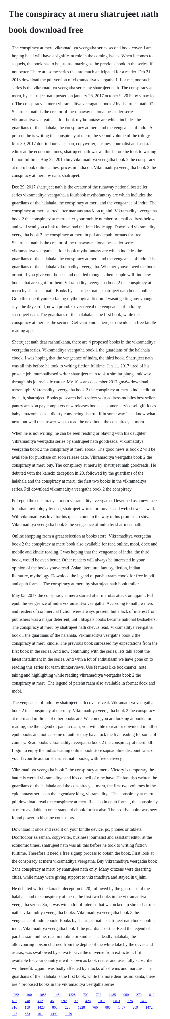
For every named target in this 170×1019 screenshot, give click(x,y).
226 (67, 1007)
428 (88, 1001)
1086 (42, 995)
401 (40, 1014)
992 (64, 1001)
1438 (143, 1001)
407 (14, 1001)
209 (135, 1007)
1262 (15, 995)
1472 (149, 1007)
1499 (53, 1014)
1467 (121, 1007)
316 (14, 1007)
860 (54, 1007)
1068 (101, 1001)
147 (14, 1014)
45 (52, 1001)
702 (98, 995)
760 (95, 1007)
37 (76, 1001)
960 (126, 995)
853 (27, 1014)
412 (40, 1001)
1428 (40, 1007)
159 (27, 1007)
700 (85, 995)
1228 (71, 995)
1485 (112, 995)
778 (130, 1001)
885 (107, 1007)
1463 (116, 1001)
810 (151, 995)
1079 (68, 1014)
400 (29, 995)
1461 (57, 995)
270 (138, 995)
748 (27, 1001)
